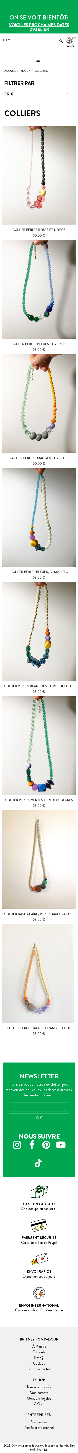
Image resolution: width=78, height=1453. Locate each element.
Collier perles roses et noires (39, 229)
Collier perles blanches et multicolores (40, 686)
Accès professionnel (39, 1427)
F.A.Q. (39, 1357)
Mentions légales (39, 1398)
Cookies (39, 1363)
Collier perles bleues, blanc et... (39, 572)
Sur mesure (39, 1422)
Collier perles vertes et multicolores (39, 800)
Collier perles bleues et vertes (39, 344)
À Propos (39, 1346)
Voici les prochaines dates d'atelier (39, 27)
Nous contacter (39, 1369)
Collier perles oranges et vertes (39, 458)
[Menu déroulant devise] (7, 40)
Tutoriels (39, 1352)
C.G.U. (39, 1404)
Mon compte (39, 1392)
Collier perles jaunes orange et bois (39, 1028)
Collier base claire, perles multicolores (40, 914)
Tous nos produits (39, 1387)
